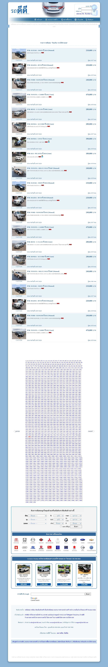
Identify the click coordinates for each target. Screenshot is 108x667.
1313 (80, 491)
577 (58, 414)
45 (70, 362)
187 (76, 375)
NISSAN (41, 542)
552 (36, 412)
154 (30, 373)
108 (57, 368)
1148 (79, 472)
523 (58, 408)
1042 (76, 460)
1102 (76, 467)
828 (55, 438)
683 (51, 424)
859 (39, 442)
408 (36, 398)
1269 (27, 488)
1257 (38, 486)
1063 (42, 463)
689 (70, 424)
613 (58, 417)
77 (33, 366)
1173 (61, 475)
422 (79, 398)
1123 (42, 470)
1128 (60, 470)
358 (48, 392)
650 (61, 421)
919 (58, 447)
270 (55, 384)
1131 (72, 470)
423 (26, 399)
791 (51, 435)
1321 (53, 493)
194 (42, 376)
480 (36, 405)
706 (67, 426)
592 (48, 415)
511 (76, 407)
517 (39, 408)
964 (30, 452)
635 (70, 419)
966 (36, 452)
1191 (72, 477)
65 (61, 364)
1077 (38, 465)
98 (27, 368)
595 (58, 415)
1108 (42, 468)
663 (45, 422)
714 (36, 428)
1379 (46, 500)
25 (78, 361)
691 (76, 424)
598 (67, 415)
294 (73, 385)
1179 (27, 477)
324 (55, 389)
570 (36, 414)
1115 (68, 468)
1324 (65, 493)
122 (43, 369)
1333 (42, 495)
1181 (34, 477)
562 (67, 412)
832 (67, 438)
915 (45, 447)
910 (30, 447)
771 (45, 433)
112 (69, 368)
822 (36, 438)
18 (61, 361)
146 (61, 371)
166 (67, 373)
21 (68, 361)
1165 (30, 475)
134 (80, 369)
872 (79, 442)
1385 (69, 500)
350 (79, 391)
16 (56, 361)
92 (70, 366)
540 (55, 410)
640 (30, 421)
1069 (65, 463)
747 (26, 431)
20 (65, 361)
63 (56, 364)
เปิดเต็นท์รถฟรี (39, 610)
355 (39, 392)
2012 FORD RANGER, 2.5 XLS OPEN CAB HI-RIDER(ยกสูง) (44, 82)
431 (51, 399)
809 (51, 437)
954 (55, 451)
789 (45, 435)
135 (26, 371)
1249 (65, 484)
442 (30, 401)
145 (58, 371)
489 (64, 405)
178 (48, 375)
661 (39, 422)
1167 (38, 475)
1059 (27, 463)
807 (45, 437)
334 (30, 391)
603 (26, 417)
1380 (50, 500)
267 (45, 384)
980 (79, 452)
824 (42, 438)
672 (73, 422)
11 (44, 361)
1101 (72, 467)
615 (64, 417)
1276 (53, 488)
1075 (30, 465)
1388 (80, 500)
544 (67, 410)
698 (42, 426)
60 (49, 364)
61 (51, 364)
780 (73, 433)
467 (51, 403)
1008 (60, 456)
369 (26, 394)
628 (48, 419)
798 (73, 435)
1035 (50, 460)
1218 (61, 481)
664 (48, 422)
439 (76, 399)
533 (33, 410)
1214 (46, 481)
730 (30, 429)
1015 (30, 458)
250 (48, 382)
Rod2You (76, 615)
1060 (30, 463)
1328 (80, 493)
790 (48, 435)
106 (51, 368)
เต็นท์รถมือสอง (49, 610)
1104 (27, 468)
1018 (42, 458)
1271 (34, 488)
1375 (30, 500)
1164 (27, 475)
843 (45, 440)
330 (73, 389)
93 (72, 366)
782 (79, 433)
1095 (50, 467)
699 (45, 426)
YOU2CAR (62, 615)
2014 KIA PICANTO (33, 157)
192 (36, 376)
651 (64, 421)
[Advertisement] (54, 34)
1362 (38, 498)
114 (75, 368)
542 (61, 410)
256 (67, 382)
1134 (27, 472)
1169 (46, 475)
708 (73, 426)
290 (61, 385)
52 (29, 364)
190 (30, 376)
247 (39, 382)
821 (33, 438)
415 (58, 398)
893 (33, 445)
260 (79, 382)
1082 (57, 465)
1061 (34, 463)
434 (61, 399)
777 (64, 433)
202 (67, 376)
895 (39, 445)
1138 (42, 472)
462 (36, 403)
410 (42, 398)
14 (51, 361)
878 (42, 444)
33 (41, 362)
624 (36, 419)
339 (45, 391)
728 (79, 428)
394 (48, 396)
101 (35, 368)
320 (42, 389)
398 (61, 396)
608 (42, 417)
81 (43, 366)
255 (64, 382)
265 (39, 384)
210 (36, 378)
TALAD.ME (44, 615)
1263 (61, 486)
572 (42, 414)
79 (38, 366)
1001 (34, 456)
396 (55, 396)
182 (61, 375)
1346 (34, 497)
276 (73, 384)
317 (33, 389)
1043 (80, 460)
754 (48, 431)
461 (33, 403)
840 (36, 440)
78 (36, 366)
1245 (50, 484)
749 (33, 431)
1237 (76, 483)
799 (76, 435)
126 (55, 369)
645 (45, 421)
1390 (30, 502)
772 (48, 433)
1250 (69, 484)
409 (39, 398)
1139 (46, 472)
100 (32, 368)
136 (30, 371)
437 (70, 399)
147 (64, 371)
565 (76, 412)
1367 (57, 498)
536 (42, 410)
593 (51, 415)
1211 (34, 481)
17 (58, 361)
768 (36, 433)
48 (77, 362)
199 (58, 376)
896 (42, 445)
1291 (53, 490)
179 (51, 375)
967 (39, 452)
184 (67, 375)
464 (42, 403)
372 (36, 394)
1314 (27, 493)
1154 (46, 474)
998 (79, 454)
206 (79, 376)
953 (51, 451)
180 (55, 375)
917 (51, 447)
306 (55, 387)
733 (39, 429)
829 (58, 438)
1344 (27, 497)
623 (33, 419)
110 (63, 368)
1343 (80, 495)
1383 (61, 500)
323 (51, 389)
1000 (30, 456)
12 (46, 361)
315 (26, 389)
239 (70, 380)
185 (70, 375)
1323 (61, 493)
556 (48, 412)
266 (42, 384)
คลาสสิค (60, 633)
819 (26, 438)
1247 (57, 484)
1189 (64, 477)
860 (42, 442)
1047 (38, 461)
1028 (80, 458)
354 (36, 392)
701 (51, 426)
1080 (50, 465)
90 (65, 366)
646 (48, 421)
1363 (42, 498)
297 (26, 387)
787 (39, 435)
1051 (53, 461)
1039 (65, 460)
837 (26, 440)
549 (26, 412)
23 (73, 361)
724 (67, 428)
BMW (66, 542)
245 (33, 382)
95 (77, 366)
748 (30, 431)
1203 (61, 479)
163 (58, 373)
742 (67, 429)
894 (36, 445)
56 (39, 364)
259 (76, 382)
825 (45, 438)
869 (70, 442)
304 (48, 387)
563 (70, 412)
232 (48, 380)
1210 (30, 481)
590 (42, 415)
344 (61, 391)
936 (55, 449)
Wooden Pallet (92, 610)
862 (48, 442)
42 (62, 362)
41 (60, 362)
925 (76, 447)
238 (67, 380)
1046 (34, 461)
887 (70, 444)
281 (33, 385)
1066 (53, 463)
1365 (50, 498)
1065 (50, 463)
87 (57, 366)
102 (38, 368)
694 (30, 426)
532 (30, 410)
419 (70, 398)
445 (39, 401)
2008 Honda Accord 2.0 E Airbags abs (37, 126)
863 (51, 442)
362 (61, 392)
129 (64, 369)
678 (36, 424)
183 (64, 375)
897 (45, 445)
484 (48, 405)
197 (51, 376)
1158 (61, 474)
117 (27, 369)
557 (51, 412)
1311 (73, 491)
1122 (38, 470)
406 (30, 398)
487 (58, 405)
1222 (76, 481)
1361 (34, 498)
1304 (46, 491)
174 (36, 375)
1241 (34, 484)
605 (33, 417)
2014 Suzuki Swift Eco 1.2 (34, 53)
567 (26, 414)
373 (39, 394)
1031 (34, 460)
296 (79, 385)
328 (67, 389)
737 (51, 429)
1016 (34, 458)
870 (73, 442)
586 (30, 415)
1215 (50, 481)
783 (26, 435)
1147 (76, 472)
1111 (53, 468)
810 (55, 437)
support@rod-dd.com (82, 622)
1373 (80, 498)
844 (48, 440)
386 (79, 394)
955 (58, 451)
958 (67, 451)
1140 (49, 472)
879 (45, 444)
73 (80, 364)
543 (64, 410)
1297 (76, 490)
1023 (61, 458)
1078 (42, 465)
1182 (38, 477)
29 (31, 362)
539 (51, 410)
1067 (57, 463)
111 (66, 368)
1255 (30, 486)
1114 (64, 468)
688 (67, 424)
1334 (46, 495)
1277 (57, 488)
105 (47, 368)
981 (26, 454)
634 (67, 419)
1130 (68, 470)
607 (39, 417)
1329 (27, 495)
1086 (73, 465)
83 (48, 366)
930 (36, 449)
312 (73, 387)
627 (45, 419)
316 (30, 389)
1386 (73, 500)
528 (73, 408)
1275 (50, 488)
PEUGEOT (58, 550)
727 (76, 428)
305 (51, 387)
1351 (53, 497)
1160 (68, 474)
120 (36, 369)
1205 (68, 479)
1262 (57, 486)
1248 (61, 484)
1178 (79, 475)
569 (33, 414)
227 (33, 380)
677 (33, 424)
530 (79, 408)
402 (73, 396)
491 (70, 405)
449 (51, 401)
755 (51, 431)
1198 (42, 479)
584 (79, 414)
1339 (65, 495)
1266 (73, 486)
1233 (61, 483)
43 (65, 362)
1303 (42, 491)
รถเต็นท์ (76, 610)
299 (33, 387)
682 (48, 424)
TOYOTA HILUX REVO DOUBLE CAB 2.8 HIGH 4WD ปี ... (23, 580)
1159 (64, 474)
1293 (61, 490)
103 (41, 368)
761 (70, 431)
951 (45, 451)
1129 (64, 470)
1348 (42, 497)
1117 (75, 468)
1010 (68, 456)
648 (55, 421)
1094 (46, 467)
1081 (53, 465)
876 (36, 444)
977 (70, 452)
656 (79, 421)
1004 (45, 456)
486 (55, 405)
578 (61, 414)
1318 (42, 493)
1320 (50, 493)
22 (70, 361)
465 (45, 403)
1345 (30, 497)
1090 (30, 467)
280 (30, 385)
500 (42, 407)
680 (42, 424)
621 (26, 419)
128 (61, 369)
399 (64, 396)
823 (39, 438)
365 (70, 392)
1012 (76, 456)
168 (73, 373)
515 (33, 408)
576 (55, 414)
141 (45, 371)
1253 (80, 484)
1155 (49, 474)
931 (39, 449)
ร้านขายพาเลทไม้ (30, 617)
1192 (76, 477)
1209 (27, 481)
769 (39, 433)
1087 (76, 465)
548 (79, 410)
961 (76, 451)
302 (42, 387)
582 (73, 414)
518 (42, 408)
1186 (53, 477)
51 (27, 364)
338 (42, 391)
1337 (57, 495)
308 (61, 387)
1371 (73, 498)
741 (64, 429)
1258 (42, 486)
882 (55, 444)
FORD (82, 542)
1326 (73, 493)
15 (53, 361)
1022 (57, 458)
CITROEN (41, 550)
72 (77, 364)
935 (51, 449)
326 (61, 389)
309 (64, 387)
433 (58, 399)
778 (67, 433)
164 (61, 373)
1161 (72, 474)
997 (76, 454)
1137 (38, 472)
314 (79, 387)
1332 (38, 495)
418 (67, 398)
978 (73, 452)
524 (61, 408)
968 (42, 452)
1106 (34, 468)
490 (67, 405)
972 (55, 452)
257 (70, 382)
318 (36, 389)
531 (26, 410)
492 (73, 405)
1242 (38, 484)
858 (36, 442)
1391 (34, 502)
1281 (73, 488)
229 (39, 380)
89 (62, 366)
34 (43, 362)
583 (76, 414)
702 (55, 426)
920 (61, 447)
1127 (57, 470)
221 (70, 378)
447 (45, 401)
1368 (61, 498)
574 (48, 414)
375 (45, 394)
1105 (30, 468)
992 (61, 454)
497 (33, 407)
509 (70, 407)
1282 (76, 488)
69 (70, 364)
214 (48, 378)
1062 (38, 463)
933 (45, 449)
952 (48, 451)
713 (33, 428)
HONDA (24, 542)
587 (33, 415)
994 (67, 454)
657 (26, 422)
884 (61, 444)
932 (42, 449)
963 (26, 452)
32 (38, 362)
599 (70, 415)
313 (76, 387)
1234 (65, 483)
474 (73, 403)
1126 (53, 470)
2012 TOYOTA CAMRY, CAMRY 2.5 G (38, 97)
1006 (53, 456)
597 (64, 415)
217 (58, 378)
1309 (65, 491)
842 (42, 440)
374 (42, 394)
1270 (30, 488)
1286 (34, 490)
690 (73, 424)
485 (51, 405)
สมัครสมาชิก (80, 14)
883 (58, 444)
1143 (61, 472)
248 (42, 382)
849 (64, 440)
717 (45, 428)
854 (79, 440)
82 (45, 366)
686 (61, 424)
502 (48, 407)
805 (39, 437)
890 (79, 444)
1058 (80, 461)
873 (26, 444)
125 (52, 369)
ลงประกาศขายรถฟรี (31, 641)
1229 (46, 483)
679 (39, 424)
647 (51, 421)
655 (76, 421)
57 (41, 364)
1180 (30, 477)
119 (33, 369)
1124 (45, 470)
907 (76, 445)
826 (48, 438)
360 (55, 392)
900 (55, 445)
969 (45, 452)
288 (55, 385)
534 (36, 410)
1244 (46, 484)
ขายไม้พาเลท (70, 617)
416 (61, 398)
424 (30, 399)
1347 (38, 497)
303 (45, 387)
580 (67, 414)
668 (61, 422)
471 (64, 403)
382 (67, 394)
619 (76, 417)
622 (30, 419)
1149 (27, 474)
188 (79, 375)
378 (55, 394)
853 (76, 440)
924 (73, 447)
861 (45, 442)
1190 (68, 477)
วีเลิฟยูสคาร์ (70, 615)
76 (31, 366)
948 (36, 451)
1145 (68, 472)
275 (70, 384)
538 (48, 410)
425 (33, 399)
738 (55, 429)
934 (48, 449)
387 (26, 396)
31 (36, 362)
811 (58, 437)
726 (73, 428)
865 (58, 442)
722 (61, 428)
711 (26, 428)
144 (55, 371)
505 (58, 407)
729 (26, 429)
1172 (57, 475)
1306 (53, 491)
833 (70, 438)
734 (42, 429)
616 (67, 417)
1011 (72, 456)
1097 (57, 467)
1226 (34, 483)
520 (48, 408)
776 (61, 433)
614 (61, 417)
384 (73, 394)
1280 (69, 488)
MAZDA (33, 542)
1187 (57, 477)
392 (42, 396)
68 (68, 364)
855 (26, 442)
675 (26, 424)
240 (73, 380)
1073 (80, 463)
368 (79, 392)
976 (67, 452)
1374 (27, 500)
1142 (57, 472)
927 (26, 449)
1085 (69, 465)
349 (76, 391)
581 (70, 414)
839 (33, 440)
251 (51, 382)
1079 (46, 465)
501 (45, 407)
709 (76, 426)
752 (42, 431)
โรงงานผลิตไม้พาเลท (58, 617)
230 (42, 380)
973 (58, 452)
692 (79, 424)
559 (58, 412)
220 (67, 378)
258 (73, 382)
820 (30, 438)
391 (39, 396)
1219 (65, 481)
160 (48, 373)
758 (61, 431)
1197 (38, 479)
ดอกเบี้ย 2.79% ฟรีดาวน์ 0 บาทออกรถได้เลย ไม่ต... (84, 580)
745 (76, 429)
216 (54, 378)
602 (79, 415)
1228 (42, 483)
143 (51, 371)
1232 (57, 483)
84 (50, 366)
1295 (69, 490)
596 (61, 415)
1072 (76, 463)
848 (61, 440)
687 (64, 424)
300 (36, 387)
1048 (42, 461)
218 (61, 378)
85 (53, 366)
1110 (49, 468)
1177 (76, 475)
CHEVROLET (91, 542)
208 (30, 378)
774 (55, 433)
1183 (42, 477)
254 (61, 382)
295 (76, 385)
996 (73, 454)
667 (58, 422)
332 (79, 389)
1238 (80, 483)
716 (42, 428)
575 (51, 414)
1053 (61, 461)
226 (30, 380)
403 (76, 396)
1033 (42, 460)
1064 (46, 463)
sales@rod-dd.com (35, 622)
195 (45, 376)
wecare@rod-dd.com (56, 622)
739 (58, 429)
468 (55, 403)
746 (79, 429)
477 (26, 405)
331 (76, 389)
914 (42, 447)
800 (79, 435)
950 (42, 451)
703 (58, 426)
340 (48, 391)
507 (64, 407)
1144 (64, 472)
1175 (68, 475)
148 (67, 371)
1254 (27, 486)
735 (45, 429)
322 (48, 389)
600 (73, 415)
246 (36, 382)
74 (26, 366)
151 (76, 371)
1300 (30, 491)
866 (61, 442)
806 (42, 437)
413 (51, 398)
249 (45, 382)
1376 (34, 500)
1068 (61, 463)
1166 (34, 475)
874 (30, 444)
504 (55, 407)
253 (58, 382)
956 (61, 451)
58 (44, 364)
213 (45, 378)
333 (26, 391)
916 (48, 447)
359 (51, 392)
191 (33, 376)
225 (26, 380)
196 (48, 376)
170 (79, 373)
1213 (42, 481)
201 (64, 376)
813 (64, 437)
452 (61, 401)
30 (33, 362)
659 (33, 422)
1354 (65, 497)
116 (81, 368)
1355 (69, 497)
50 (81, 362)
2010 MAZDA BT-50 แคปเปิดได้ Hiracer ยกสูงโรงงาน (42, 68)
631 (58, 419)
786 (36, 435)
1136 (34, 472)
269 (51, 384)
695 (33, 426)
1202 (57, 479)
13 (49, 361)
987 (45, 454)
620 (79, 417)
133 (77, 369)
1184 (46, 477)
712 (30, 428)
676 (30, 424)
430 (48, 399)
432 (55, 399)
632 (61, 419)
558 (55, 412)
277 (76, 384)
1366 (53, 498)
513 (26, 408)
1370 (69, 498)
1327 (76, 493)
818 (79, 437)
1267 (76, 486)
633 (64, 419)
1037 (57, 460)
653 (70, 421)
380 (61, 394)
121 (39, 369)
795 (64, 435)
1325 (69, 493)
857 (33, 442)
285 (45, 385)
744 (73, 429)
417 (64, 398)
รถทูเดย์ (56, 615)
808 (48, 437)
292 (67, 385)
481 (39, 405)
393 (45, 396)
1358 (80, 497)
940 (67, 449)
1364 (46, 498)
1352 (57, 497)
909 (26, 447)
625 (39, 419)
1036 (53, 460)
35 (45, 362)
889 (76, 444)
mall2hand (51, 615)
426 (36, 399)
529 (76, 408)
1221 (72, 481)
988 (48, 454)
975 (64, 452)
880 (48, 444)
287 (51, 385)
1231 (53, 483)
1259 (46, 486)
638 (79, 419)
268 (48, 384)
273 (64, 384)
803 (33, 437)
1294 (65, 490)
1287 (38, 490)
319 (39, 389)
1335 (50, 495)
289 (58, 385)
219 (64, 378)
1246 (53, 484)
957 (64, 451)
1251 (73, 484)
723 (64, 428)
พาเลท (38, 617)
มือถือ (66, 633)
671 (70, 422)
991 (58, 454)
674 (79, 422)
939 (64, 449)
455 (70, 401)
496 (30, 407)
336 (36, 391)
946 (30, 451)
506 (61, 407)
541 (58, 410)
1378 (42, 500)
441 (26, 401)
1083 (61, 465)
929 (33, 449)
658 (30, 422)
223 (76, 378)
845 (51, 440)
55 (36, 364)
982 (30, 454)
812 (61, 437)
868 (67, 442)
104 (44, 368)
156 (36, 373)
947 (33, 451)
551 (33, 412)
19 (63, 361)
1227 (38, 483)
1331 (34, 495)
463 (39, 403)
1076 (34, 465)
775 (58, 433)
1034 (46, 460)
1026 (73, 458)
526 (67, 408)
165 (64, 373)
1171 (53, 475)
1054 (65, 461)
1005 (49, 456)
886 (67, 444)
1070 (69, 463)
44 (67, 362)
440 (79, 399)
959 (70, 451)
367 (76, 392)
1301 (34, 491)
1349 (46, 497)
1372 (76, 498)
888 (73, 444)
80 (41, 366)
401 (70, 396)
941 (70, 449)
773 (51, 433)
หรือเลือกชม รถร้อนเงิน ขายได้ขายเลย (84, 641)
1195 (30, 479)
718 (48, 428)
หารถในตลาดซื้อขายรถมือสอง (47, 641)
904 (67, 445)
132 (74, 369)
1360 (30, 498)
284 (42, 385)
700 (48, 426)
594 (55, 415)
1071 (73, 463)
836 (79, 438)
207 (26, 378)
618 (73, 417)
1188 (61, 477)
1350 (50, 497)
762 (73, 431)
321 (45, 389)
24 (75, 361)
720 (54, 428)
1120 (30, 470)
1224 (27, 483)
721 (58, 428)
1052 (57, 461)
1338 (61, 495)
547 (76, 410)
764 (79, 431)
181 (58, 375)
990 (55, 454)
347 (70, 391)
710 (79, 426)
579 (64, 414)
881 (51, 444)
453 (64, 401)
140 (42, 371)
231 (45, 380)
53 (32, 364)
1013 (79, 456)
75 (29, 366)
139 (39, 371)
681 (45, 424)
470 (61, 403)
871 (76, 442)
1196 (34, 479)
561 (64, 412)
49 (79, 362)
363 (64, 392)
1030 (30, 460)
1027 (76, 458)
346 (67, 391)
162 (55, 373)
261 (26, 384)
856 (30, 442)
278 (79, 384)
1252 (76, 484)
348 (73, 391)
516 (36, 408)
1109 (46, 468)
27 (26, 362)
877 (39, 444)
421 (76, 398)
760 (67, 431)
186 (73, 375)
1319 (46, 493)
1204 (64, 479)
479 (33, 405)
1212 (38, 481)
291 (64, 385)
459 (26, 403)
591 (45, 415)
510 (73, 407)
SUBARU (66, 550)
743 (70, 429)
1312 (76, 491)
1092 (38, 467)
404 (79, 396)
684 (55, 424)
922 (67, 447)
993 (64, 454)
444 (36, 401)
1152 (38, 474)
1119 (27, 470)
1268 (80, 486)
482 (42, 405)
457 (76, 401)
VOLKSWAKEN (91, 550)
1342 (76, 495)
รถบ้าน (71, 610)
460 (30, 403)
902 (61, 445)
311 (70, 387)
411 (45, 398)
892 (30, 445)
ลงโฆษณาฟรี (83, 610)
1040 (69, 460)
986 (42, 454)
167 (70, 373)
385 (76, 394)
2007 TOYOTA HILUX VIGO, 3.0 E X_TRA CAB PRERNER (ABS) (45, 170)
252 (55, 382)
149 (70, 371)
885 (64, 444)
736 (48, 429)
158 (42, 373)
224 (79, 378)
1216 (53, 481)
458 (79, 401)
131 (71, 369)
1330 (30, 495)
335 (33, 391)
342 (55, 391)
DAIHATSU (49, 550)
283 (39, 385)
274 (67, 384)
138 (36, 371)
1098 (61, 467)
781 (76, 433)
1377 (38, 500)
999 (26, 456)
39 (55, 362)
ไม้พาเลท (49, 617)
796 (67, 435)
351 (26, 392)
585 (26, 415)
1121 (34, 470)
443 (33, 401)
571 (39, 414)
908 (79, 445)
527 (70, 408)
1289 (46, 490)
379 (58, 394)
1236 (73, 483)
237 (64, 380)
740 (61, 429)
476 (79, 403)
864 (55, 442)
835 (76, 438)
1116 (71, 468)
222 (73, 378)
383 (70, 394)
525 (64, 408)
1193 (79, 477)
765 (26, 433)
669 (64, 422)
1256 (34, 486)
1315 (30, 493)
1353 (61, 497)
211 (39, 378)
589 (39, 415)
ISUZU (16, 550)
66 (63, 364)
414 (54, 398)
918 (54, 447)
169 (76, 373)
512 (79, 407)
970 (48, 452)
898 (48, 445)
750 (36, 431)
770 (42, 433)
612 (54, 417)
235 (58, 380)
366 (73, 392)
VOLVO (74, 542)
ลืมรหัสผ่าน (88, 14)
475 (76, 403)
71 (75, 364)
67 (65, 364)
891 (26, 445)
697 (39, 426)
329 (70, 389)
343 (58, 391)
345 (64, 391)
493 (76, 405)
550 (30, 412)
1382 (57, 500)
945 (26, 451)
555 (45, 412)
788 (42, 435)
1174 (64, 475)
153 (26, 373)
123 (46, 369)
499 (39, 407)
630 (55, 419)
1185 (49, 477)
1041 (73, 460)
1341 (73, 495)
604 (30, 417)
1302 (38, 491)
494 (79, 405)
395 (51, 396)
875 (33, 444)
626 (42, 419)
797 (70, 435)
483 (45, 405)
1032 (38, 460)
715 (39, 428)
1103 (80, 467)
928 (30, 449)
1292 (57, 490)
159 (45, 373)
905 (70, 445)
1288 (42, 490)
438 (73, 399)
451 (58, 401)
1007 (56, 456)
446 (42, 401)
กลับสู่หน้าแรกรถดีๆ (18, 641)
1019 (46, 458)
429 (45, 399)
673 (76, 422)
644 (42, 421)
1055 (69, 461)
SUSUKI (74, 550)
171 (26, 375)
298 (30, 387)
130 (67, 369)
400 (67, 396)
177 (45, 375)
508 (67, 407)
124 (49, 369)
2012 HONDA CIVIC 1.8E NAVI (36, 142)
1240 (30, 484)
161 (51, 373)
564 (73, 412)
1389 (27, 502)
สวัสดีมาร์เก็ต (29, 615)
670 (67, 422)
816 (73, 437)
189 (26, 376)
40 (57, 362)
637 (76, 419)
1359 (27, 498)
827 (51, 438)
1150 (30, 474)
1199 (46, 479)
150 (73, 371)
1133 (79, 470)
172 (30, 375)
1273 (42, 488)
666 (55, 422)
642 (36, 421)
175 (39, 375)
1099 (65, 467)
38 (53, 362)
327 (64, 389)
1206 (72, 479)
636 (73, 419)
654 (73, 421)
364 (67, 392)
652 (67, 421)
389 (33, 396)
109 (60, 368)
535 (39, 410)
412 (48, 398)
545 (70, 410)
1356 (73, 497)
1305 (50, 491)
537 (45, 410)
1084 (65, 465)
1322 (57, 493)
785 (33, 435)
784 (30, 435)
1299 (27, 491)
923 (70, 447)
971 (51, 452)
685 (58, 424)
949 (39, 451)
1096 (53, 467)
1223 (80, 481)
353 (33, 392)
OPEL (82, 550)
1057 (76, 461)
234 (55, 380)
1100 (69, 467)
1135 (30, 472)
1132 (76, 470)
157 (39, 373)
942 (73, 449)
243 (26, 382)
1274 (46, 488)
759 (64, 431)
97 (81, 366)
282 (36, 385)
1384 (65, 500)
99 (29, 368)
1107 (38, 468)
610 (48, 417)
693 (26, 426)
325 (58, 389)
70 (73, 364)
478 (30, 405)
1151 (34, 474)
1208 (80, 479)
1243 (42, 484)
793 (58, 435)
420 (73, 398)
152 (79, 371)
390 (36, 396)
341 (51, 391)
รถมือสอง (28, 610)
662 (42, 422)
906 (73, 445)
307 (58, 387)
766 (30, 433)
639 (26, 421)
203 (70, 376)
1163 (79, 474)
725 (70, 428)
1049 (46, 461)
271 (58, 384)
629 (51, 419)
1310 (69, 491)
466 (48, 403)
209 (33, 378)
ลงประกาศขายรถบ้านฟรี (61, 610)
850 (67, 440)
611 (51, 417)
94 (74, 366)
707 (70, 426)
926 (79, 447)
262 (30, 384)
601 (76, 415)
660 (36, 422)
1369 (65, 498)
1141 (53, 472)
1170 (49, 475)
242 (79, 380)
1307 (57, 491)
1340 (69, 495)
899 (51, 445)
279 (26, 385)
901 (58, 445)
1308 (61, 491)
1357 (76, 497)
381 (64, 394)
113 (72, 368)
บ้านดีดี (82, 615)
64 (58, 364)
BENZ (58, 542)
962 (79, 451)
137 (33, 371)
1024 (65, 458)
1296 (73, 490)
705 (64, 426)
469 (58, 403)
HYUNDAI (33, 550)
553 (39, 412)
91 (67, 366)
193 (39, 376)
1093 (42, 467)
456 (73, 401)
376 (48, 394)
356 (42, 392)
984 (36, 454)
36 (48, 362)
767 (33, 433)
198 (55, 376)
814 (67, 437)
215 (51, 378)
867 (64, 442)
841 (39, 440)
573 (45, 414)
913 (39, 447)
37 (50, 362)
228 (36, 380)
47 (74, 362)
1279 (65, 488)
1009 (64, 456)
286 (48, 385)
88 (60, 366)
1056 (73, 461)
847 (58, 440)
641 (33, 421)
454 (67, 401)
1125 (49, 470)
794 (61, 435)
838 (30, 440)
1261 (53, 486)
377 (51, 394)
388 (30, 396)
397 (58, 396)
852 (73, 440)
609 (45, 417)
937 (58, 449)
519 (45, 408)
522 (55, 408)
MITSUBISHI (49, 542)
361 (58, 392)
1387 (76, 500)
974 (61, 452)
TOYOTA (16, 542)
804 (36, 437)
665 (51, 422)
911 (33, 447)
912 (36, 447)
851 (70, 440)
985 (39, 454)
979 (76, 452)
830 (61, 438)
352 (30, 392)
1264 (65, 486)
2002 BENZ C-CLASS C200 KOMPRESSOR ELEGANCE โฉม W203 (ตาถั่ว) (48, 112)
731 (33, 429)
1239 (27, 484)
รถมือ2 (33, 610)
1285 (30, 490)
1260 (50, 486)
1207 (76, 479)
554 (42, 412)
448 (48, 401)
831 (64, 438)
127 (58, 369)
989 (51, 454)
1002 (37, 456)
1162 (76, 474)
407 (33, 398)
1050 (50, 461)
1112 (56, 468)
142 (48, 371)
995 (70, 454)
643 (39, 421)
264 (36, 384)
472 (67, 403)
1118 (79, 468)
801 (26, 437)
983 (33, 454)
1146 (72, 472)
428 (42, 399)
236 (61, 380)
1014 (27, 458)
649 (58, 421)
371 (33, 394)
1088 (80, 465)
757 (58, 431)
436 (67, 399)
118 (30, 369)
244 (30, 382)
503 (51, 407)
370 (30, 394)
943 (76, 449)
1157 (57, 474)
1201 (53, 479)
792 (55, 435)
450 (55, 401)
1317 (38, 493)
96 (79, 366)
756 (55, 431)
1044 (27, 461)
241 (76, 380)
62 (53, 364)
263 (33, 384)
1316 (34, 493)
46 (72, 362)
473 (70, 403)
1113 (60, 468)
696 (36, 426)
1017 (38, 458)
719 (51, 428)
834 (73, 438)
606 (36, 417)
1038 (61, 460)
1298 (80, 490)
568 (30, 414)
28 (29, 362)
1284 (27, 490)
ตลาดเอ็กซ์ (36, 615)
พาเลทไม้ (43, 617)
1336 (53, 495)
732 (36, 429)
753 (45, 431)
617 (70, 417)
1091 (34, 467)
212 (42, 378)
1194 (27, 479)
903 (64, 445)
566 (79, 412)
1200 (49, 479)
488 (61, 405)
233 (51, 380)
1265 (69, 486)
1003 (41, 456)
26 (80, 361)
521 (51, 408)
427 (39, 399)
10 (42, 361)
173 (33, 375)
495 (26, 407)
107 (54, 368)
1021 (53, 458)
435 (64, 399)
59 (46, 364)
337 (39, 391)
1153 (42, 474)
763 (76, 431)
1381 (53, 500)
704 (61, 426)
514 (30, 408)
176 (42, 375)
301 (39, 387)
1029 (27, 460)
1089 (27, 467)
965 (33, 452)
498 (36, 407)
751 (39, 431)
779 (70, 433)
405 (26, 398)
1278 (61, 488)
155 (33, 373)
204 (73, 376)
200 (61, 376)
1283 (80, 488)
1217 (57, 481)
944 (79, 449)
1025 (69, 458)
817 (76, 437)
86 (55, 366)
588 (36, 415)
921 (64, 447)
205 (76, 376)
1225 (30, 483)
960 (73, 451)
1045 (30, 461)
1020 (50, 458)
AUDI (24, 550)
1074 (27, 465)
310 (67, 387)
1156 (53, 474)
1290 (50, 490)
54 (34, 364)
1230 (50, 483)
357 (45, 392)
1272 (38, 488)
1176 (72, 475)
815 (70, 437)
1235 (69, 483)
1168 (42, 475)
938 (61, 449)
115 (78, 368)
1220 (69, 481)
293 (70, 385)
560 (61, 412)
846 (55, 440)
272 (61, 384)
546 (73, 410)
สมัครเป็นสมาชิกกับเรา (65, 641)
